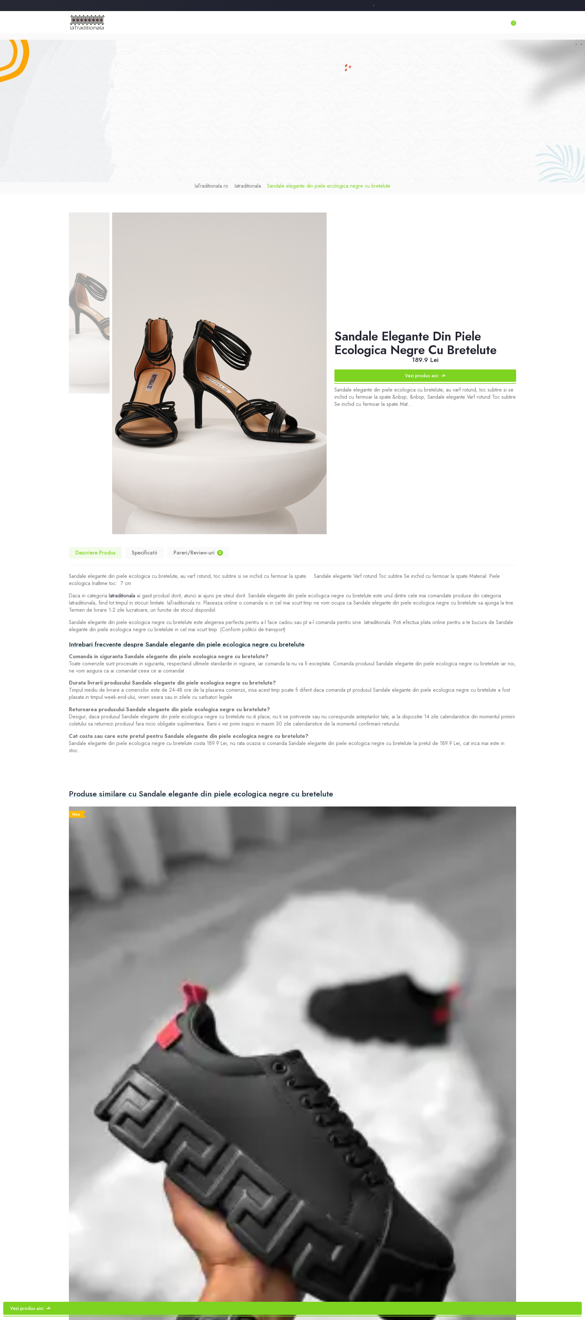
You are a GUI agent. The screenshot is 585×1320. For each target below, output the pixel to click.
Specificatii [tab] (143, 547)
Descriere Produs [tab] (94, 547)
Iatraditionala (253, 180)
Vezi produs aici (425, 370)
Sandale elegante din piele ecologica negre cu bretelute (326, 180)
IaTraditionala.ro (219, 180)
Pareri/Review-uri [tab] (196, 547)
